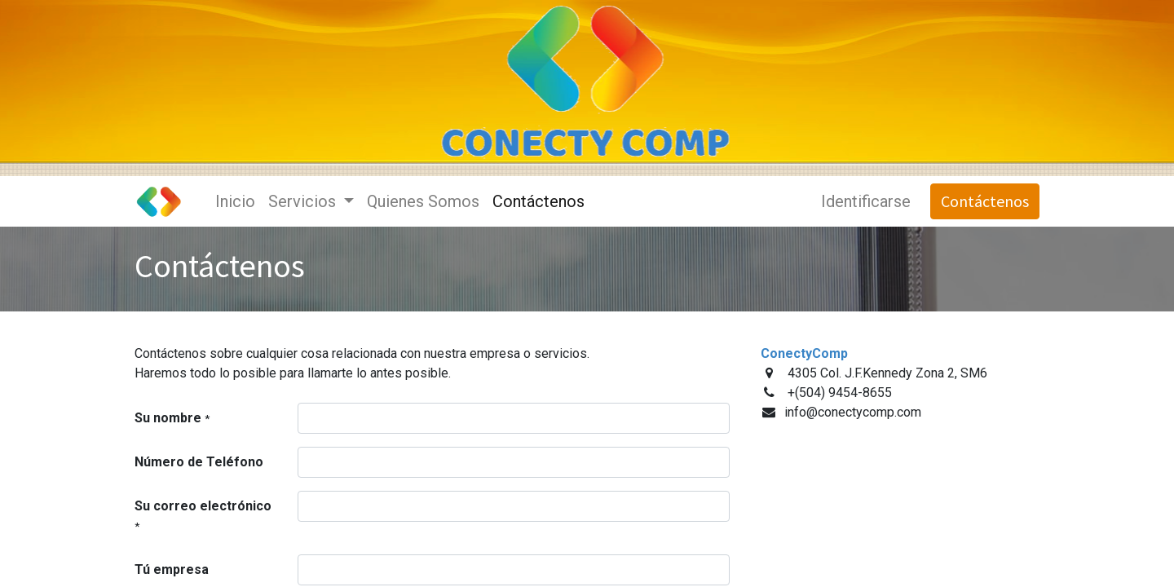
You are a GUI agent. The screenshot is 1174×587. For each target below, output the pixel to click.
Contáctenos (985, 201)
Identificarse (866, 201)
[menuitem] (235, 201)
